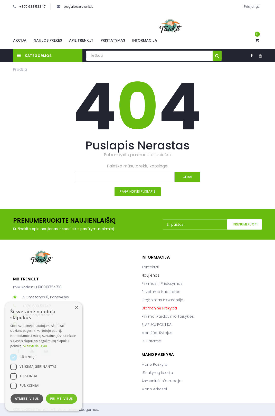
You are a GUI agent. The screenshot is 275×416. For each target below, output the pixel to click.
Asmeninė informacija (161, 380)
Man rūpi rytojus (156, 332)
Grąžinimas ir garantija (162, 299)
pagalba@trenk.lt (78, 6)
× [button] (76, 308)
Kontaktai (150, 267)
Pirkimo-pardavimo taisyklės (167, 316)
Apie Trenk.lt (81, 40)
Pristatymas (113, 40)
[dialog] (43, 356)
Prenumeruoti (245, 224)
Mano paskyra (154, 364)
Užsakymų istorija (157, 372)
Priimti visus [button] (61, 398)
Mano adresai (154, 389)
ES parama (151, 341)
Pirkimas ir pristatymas (162, 283)
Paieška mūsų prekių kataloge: (137, 166)
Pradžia (20, 69)
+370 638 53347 (32, 6)
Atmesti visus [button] (27, 398)
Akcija (19, 40)
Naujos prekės (48, 40)
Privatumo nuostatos (160, 291)
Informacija (144, 40)
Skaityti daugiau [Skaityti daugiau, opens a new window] (35, 346)
